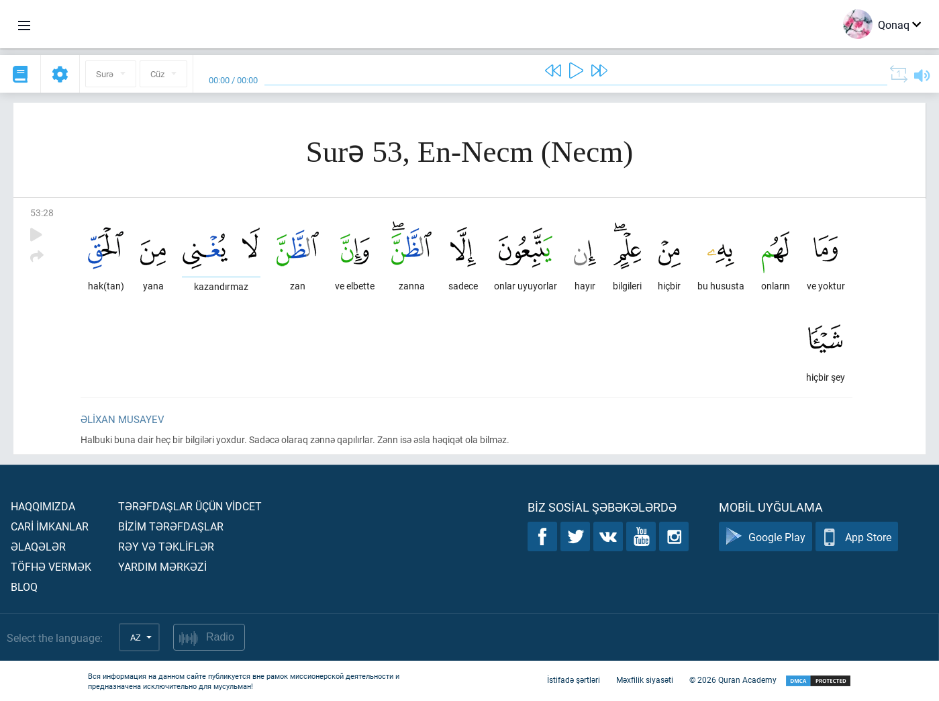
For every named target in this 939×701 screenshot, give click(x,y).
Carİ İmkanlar (50, 526)
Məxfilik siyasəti (644, 679)
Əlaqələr (38, 546)
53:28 (42, 212)
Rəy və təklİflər (166, 546)
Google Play (765, 536)
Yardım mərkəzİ (162, 566)
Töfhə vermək (51, 566)
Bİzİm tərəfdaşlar (171, 526)
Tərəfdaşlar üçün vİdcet (190, 506)
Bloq (24, 586)
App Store (856, 536)
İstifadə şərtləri (573, 679)
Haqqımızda (43, 506)
